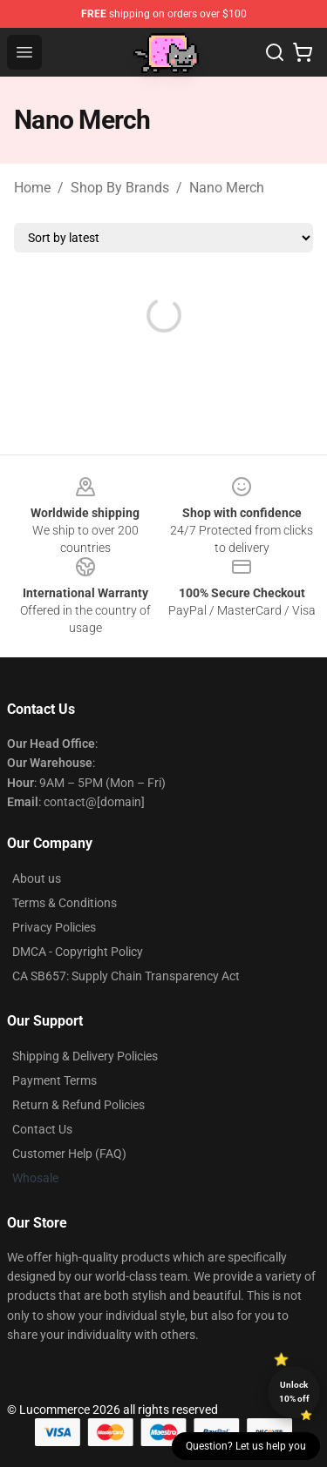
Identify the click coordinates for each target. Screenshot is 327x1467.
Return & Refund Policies (78, 1105)
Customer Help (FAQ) (69, 1154)
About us (36, 878)
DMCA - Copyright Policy (77, 952)
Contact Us (42, 1129)
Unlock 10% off (294, 1391)
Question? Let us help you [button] (246, 1446)
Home (32, 187)
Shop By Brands (120, 187)
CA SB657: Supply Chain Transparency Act (126, 976)
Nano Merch (226, 187)
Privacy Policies (54, 927)
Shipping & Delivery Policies (85, 1056)
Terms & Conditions (64, 903)
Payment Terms (54, 1080)
